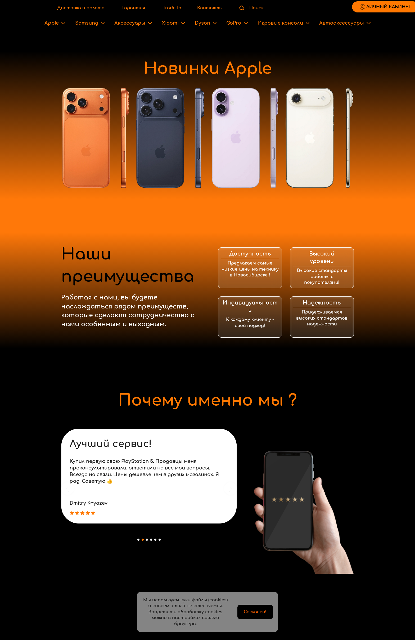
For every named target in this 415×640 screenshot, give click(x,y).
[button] (67, 488)
